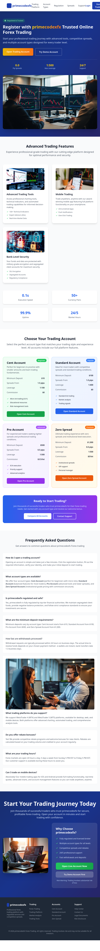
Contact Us (79, 912)
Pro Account (56, 915)
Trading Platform (35, 5)
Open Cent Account (26, 414)
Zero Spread (56, 919)
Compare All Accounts (38, 516)
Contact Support (64, 516)
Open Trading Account (18, 51)
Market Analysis (35, 915)
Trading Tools (34, 919)
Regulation (59, 5)
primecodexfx (22, 6)
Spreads (70, 5)
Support (81, 5)
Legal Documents (81, 915)
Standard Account (59, 912)
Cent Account (57, 909)
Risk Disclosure (80, 919)
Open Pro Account (26, 481)
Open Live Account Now (74, 866)
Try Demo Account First (74, 874)
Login (87, 5)
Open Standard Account (74, 411)
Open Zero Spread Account (74, 478)
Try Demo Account (48, 51)
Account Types (46, 5)
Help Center (79, 909)
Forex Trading (34, 909)
